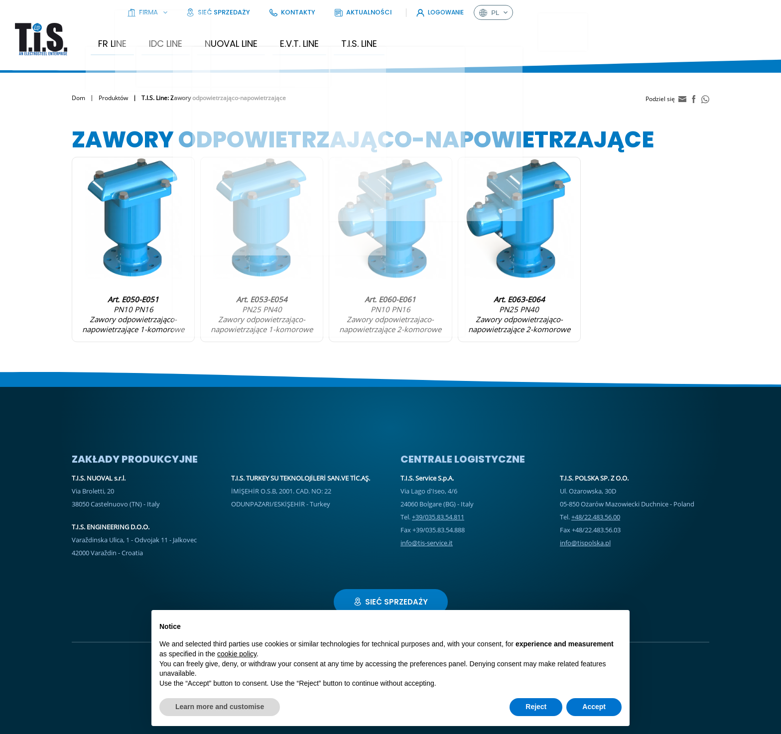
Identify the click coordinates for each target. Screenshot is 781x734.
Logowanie (693, 12)
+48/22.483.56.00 (595, 509)
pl (747, 12)
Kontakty (565, 12)
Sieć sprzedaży (504, 12)
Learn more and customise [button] (219, 707)
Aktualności (623, 12)
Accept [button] (594, 707)
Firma (446, 12)
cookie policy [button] (237, 654)
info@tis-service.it (426, 535)
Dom (78, 91)
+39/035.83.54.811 (438, 509)
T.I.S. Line (381, 36)
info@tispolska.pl (585, 535)
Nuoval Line (253, 36)
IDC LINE (187, 36)
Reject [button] (535, 707)
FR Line (134, 36)
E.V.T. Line (321, 36)
